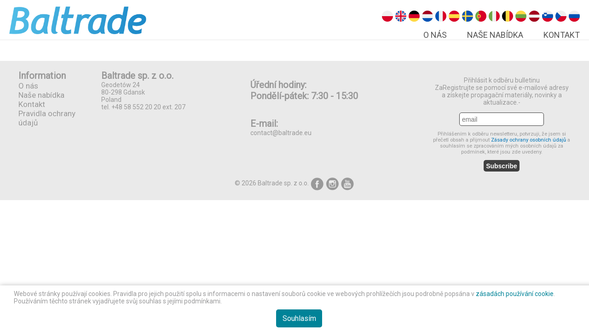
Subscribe (501, 166)
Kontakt (561, 35)
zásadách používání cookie (515, 293)
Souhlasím (299, 318)
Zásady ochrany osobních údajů (529, 140)
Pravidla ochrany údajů (46, 118)
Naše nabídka (495, 35)
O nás (435, 35)
